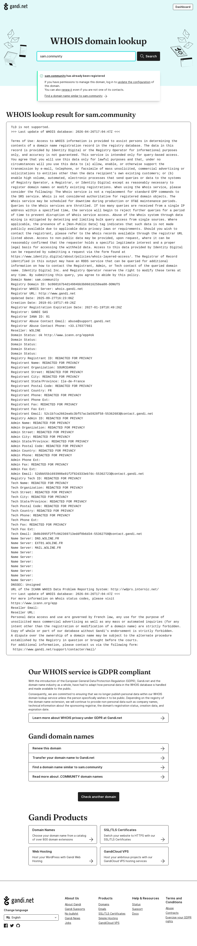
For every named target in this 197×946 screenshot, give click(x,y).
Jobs (68, 922)
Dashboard (182, 6)
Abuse (170, 908)
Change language (16, 910)
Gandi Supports (75, 909)
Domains (103, 904)
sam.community (55, 75)
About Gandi (73, 904)
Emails (102, 909)
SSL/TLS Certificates (111, 913)
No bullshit (71, 913)
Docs (135, 913)
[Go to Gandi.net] (16, 6)
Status (136, 904)
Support (137, 909)
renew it (67, 89)
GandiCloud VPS (108, 922)
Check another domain (98, 797)
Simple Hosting (108, 918)
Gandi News (72, 918)
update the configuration (134, 82)
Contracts (172, 912)
